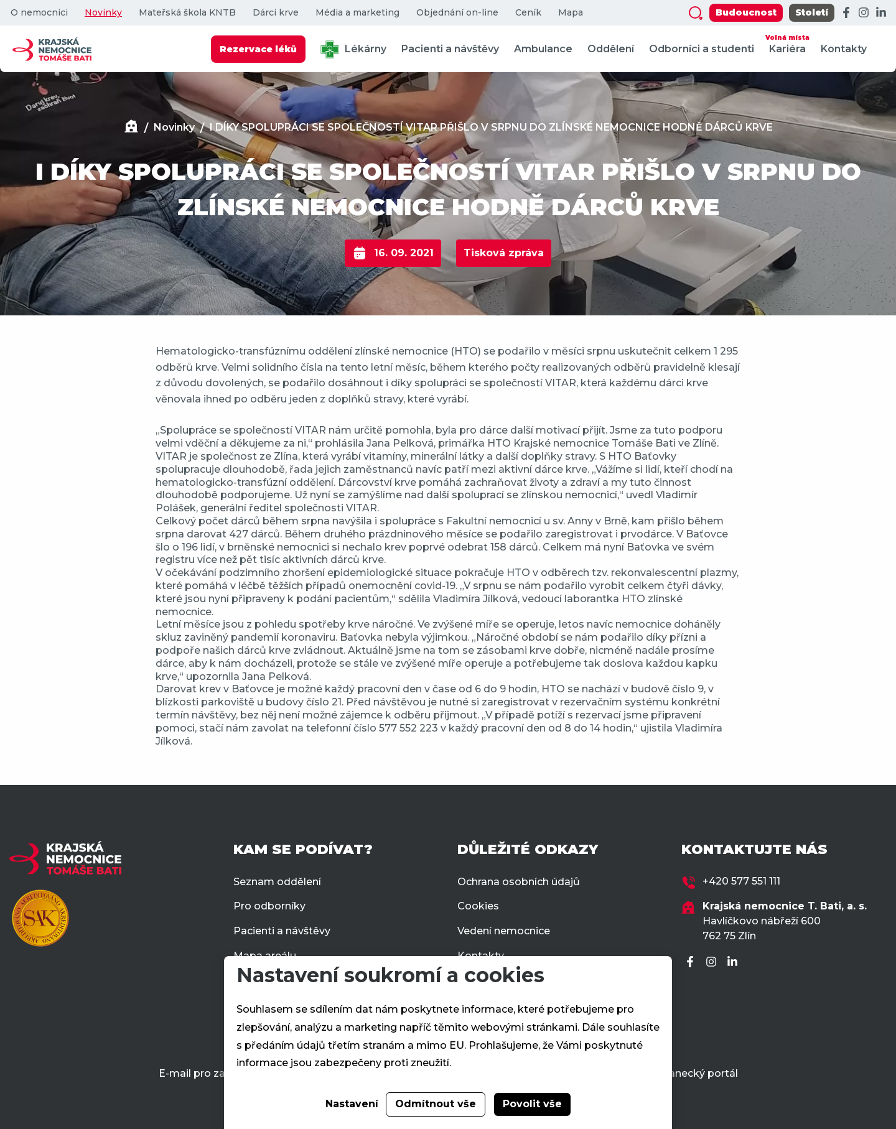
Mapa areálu (264, 956)
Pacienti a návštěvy (450, 49)
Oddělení (610, 49)
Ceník (528, 12)
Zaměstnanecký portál (680, 1073)
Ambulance (543, 49)
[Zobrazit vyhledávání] (695, 13)
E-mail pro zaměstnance (220, 1073)
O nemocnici (39, 12)
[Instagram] (863, 13)
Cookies (478, 906)
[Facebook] (846, 13)
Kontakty (844, 49)
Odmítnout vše (435, 1104)
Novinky (103, 12)
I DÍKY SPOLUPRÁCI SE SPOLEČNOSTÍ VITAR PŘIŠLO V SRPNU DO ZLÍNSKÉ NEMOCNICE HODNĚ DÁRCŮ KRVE (491, 127)
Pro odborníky (269, 906)
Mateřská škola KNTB (187, 12)
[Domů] (131, 127)
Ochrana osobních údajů (518, 882)
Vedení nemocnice (503, 931)
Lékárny (353, 49)
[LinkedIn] (881, 13)
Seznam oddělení (277, 882)
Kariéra (787, 43)
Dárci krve (276, 12)
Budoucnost (746, 12)
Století (811, 12)
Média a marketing (357, 12)
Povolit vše (532, 1104)
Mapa (570, 12)
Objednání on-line (457, 12)
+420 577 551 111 (741, 881)
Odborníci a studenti (701, 49)
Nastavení (351, 1104)
